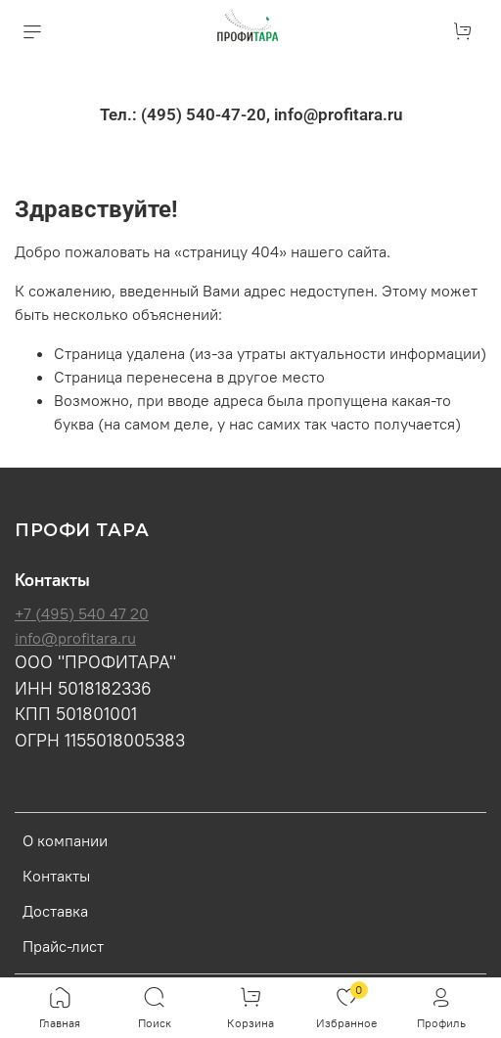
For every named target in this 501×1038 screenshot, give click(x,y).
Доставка (55, 911)
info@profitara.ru (75, 638)
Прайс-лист (63, 946)
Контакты (56, 875)
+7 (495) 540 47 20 (82, 613)
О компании (65, 840)
